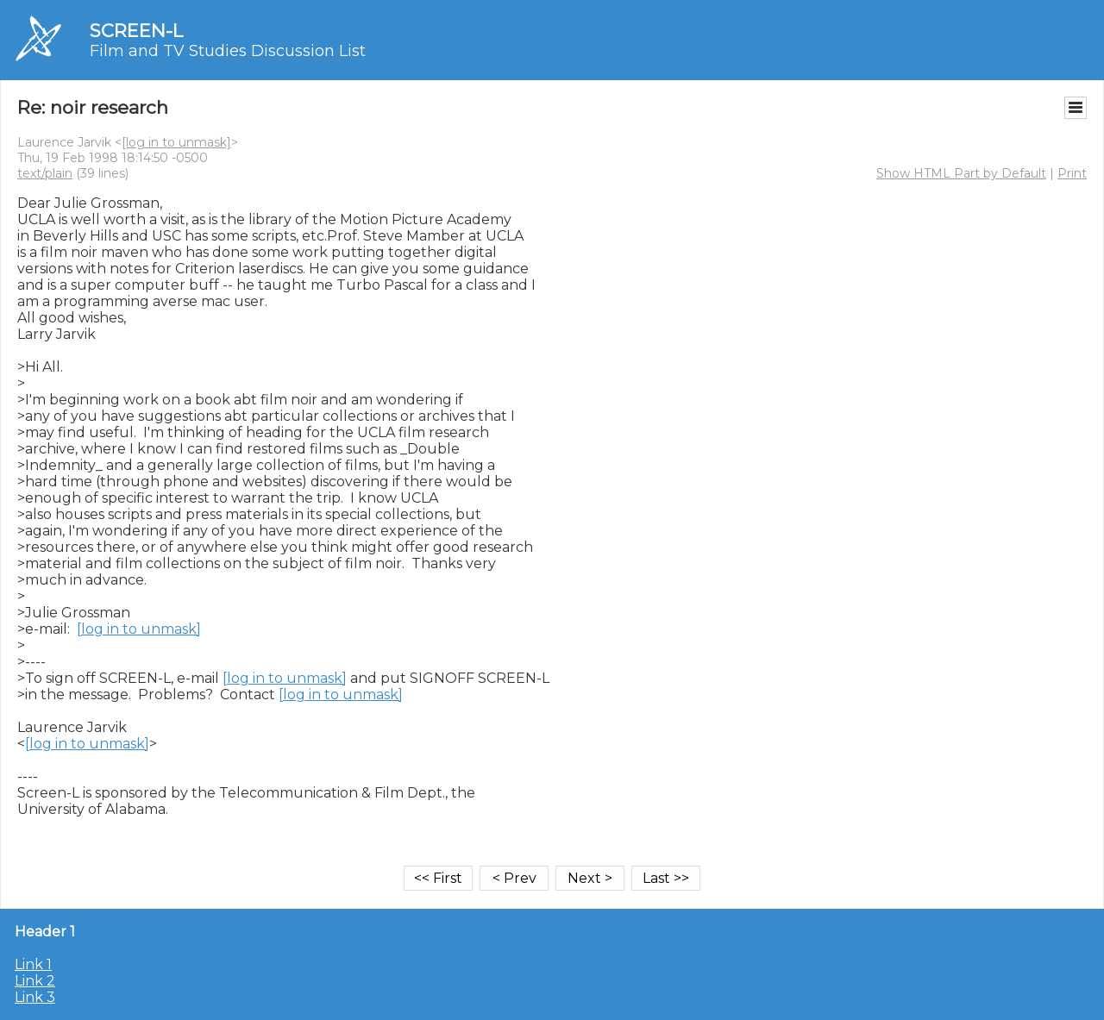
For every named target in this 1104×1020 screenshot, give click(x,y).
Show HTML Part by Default (961, 173)
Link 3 (35, 997)
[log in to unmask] (176, 142)
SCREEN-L (136, 30)
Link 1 (33, 964)
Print (1072, 173)
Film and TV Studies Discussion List (228, 50)
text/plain (44, 173)
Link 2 (35, 981)
